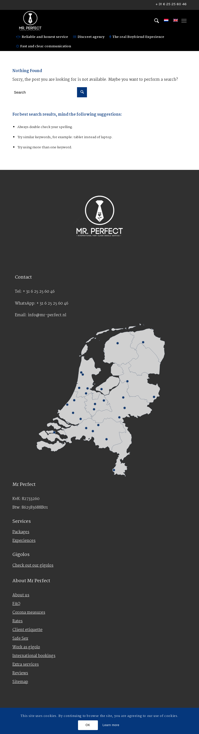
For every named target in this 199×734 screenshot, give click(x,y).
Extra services (25, 664)
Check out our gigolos (32, 565)
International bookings (33, 656)
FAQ (16, 604)
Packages (20, 532)
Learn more (111, 725)
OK (87, 725)
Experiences (24, 541)
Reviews (20, 673)
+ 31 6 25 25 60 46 (171, 4)
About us (20, 595)
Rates (17, 621)
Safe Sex (20, 638)
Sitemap (20, 682)
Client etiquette (27, 630)
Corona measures (28, 612)
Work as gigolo (26, 647)
